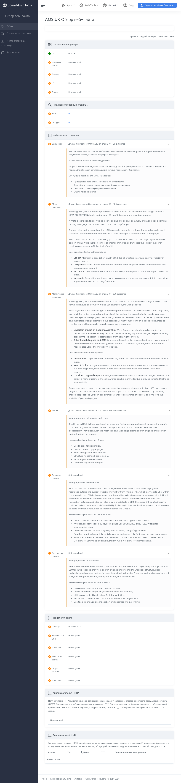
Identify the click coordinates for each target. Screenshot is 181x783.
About (47, 779)
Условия (81, 779)
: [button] (58, 143)
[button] (121, 144)
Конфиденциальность (63, 779)
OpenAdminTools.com (98, 779)
